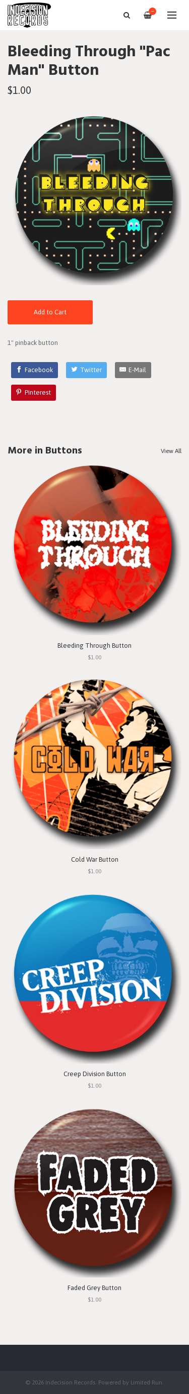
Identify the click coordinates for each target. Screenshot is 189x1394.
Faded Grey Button (94, 1288)
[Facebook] (34, 370)
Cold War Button (94, 859)
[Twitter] (86, 370)
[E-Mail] (133, 370)
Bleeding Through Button (94, 645)
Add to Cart (50, 312)
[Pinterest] (33, 393)
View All (171, 450)
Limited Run (146, 1382)
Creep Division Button (95, 1074)
